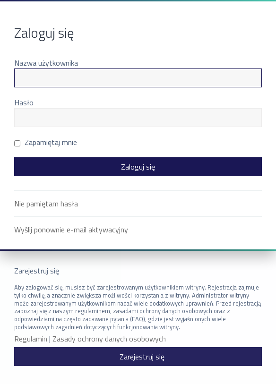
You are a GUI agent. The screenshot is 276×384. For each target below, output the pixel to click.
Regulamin (30, 339)
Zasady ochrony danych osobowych (109, 339)
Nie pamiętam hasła (46, 203)
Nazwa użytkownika (46, 62)
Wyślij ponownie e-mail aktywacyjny (71, 229)
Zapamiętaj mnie (45, 142)
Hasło (24, 102)
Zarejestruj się (142, 356)
